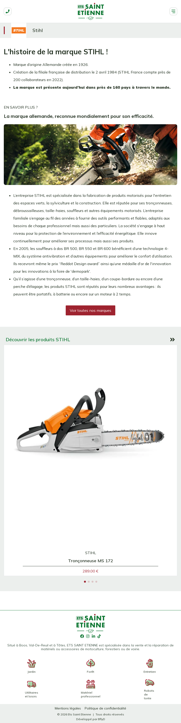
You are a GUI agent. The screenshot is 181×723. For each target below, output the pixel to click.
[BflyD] (101, 719)
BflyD (101, 719)
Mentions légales (68, 708)
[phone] (7, 11)
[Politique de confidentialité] (105, 708)
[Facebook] (82, 637)
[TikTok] (99, 637)
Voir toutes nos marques (90, 310)
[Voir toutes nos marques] (90, 310)
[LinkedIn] (93, 637)
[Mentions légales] (68, 708)
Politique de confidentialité (105, 708)
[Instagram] (88, 637)
